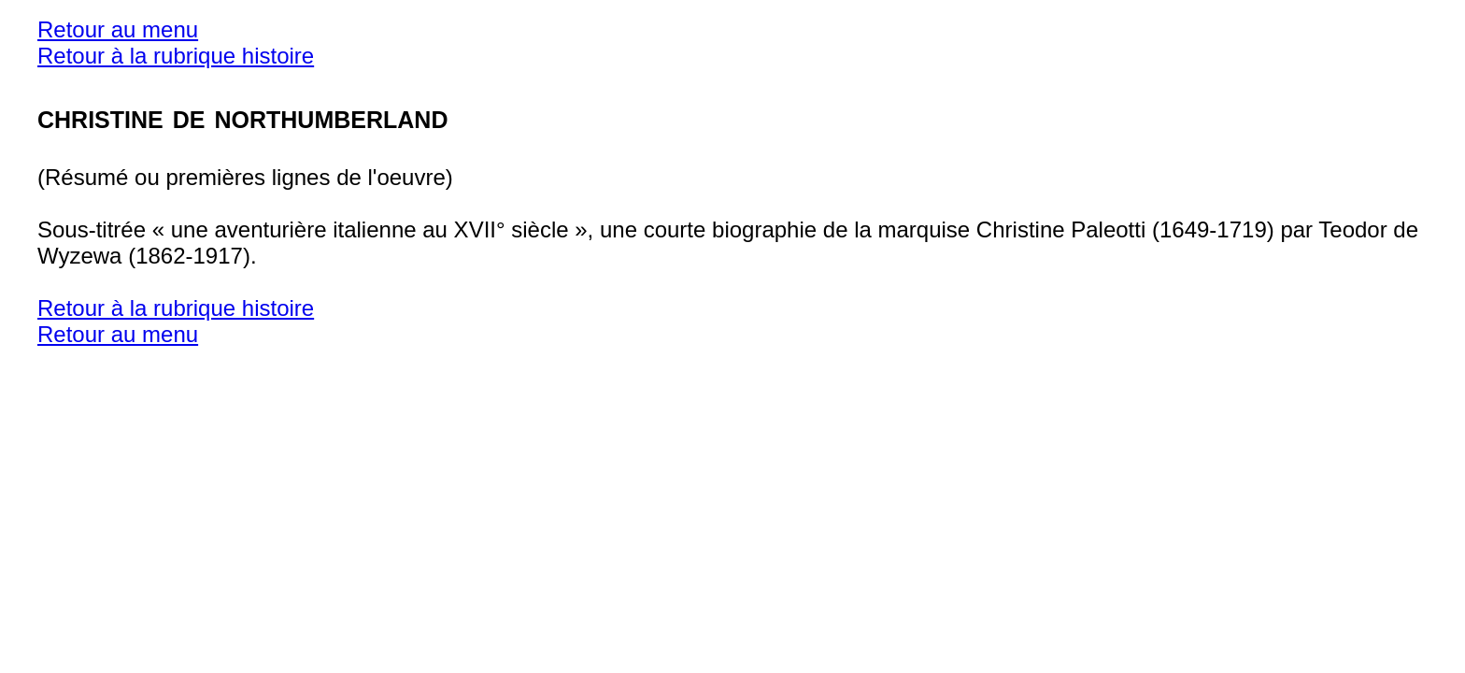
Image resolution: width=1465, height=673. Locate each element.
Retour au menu (117, 29)
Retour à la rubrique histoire (175, 55)
